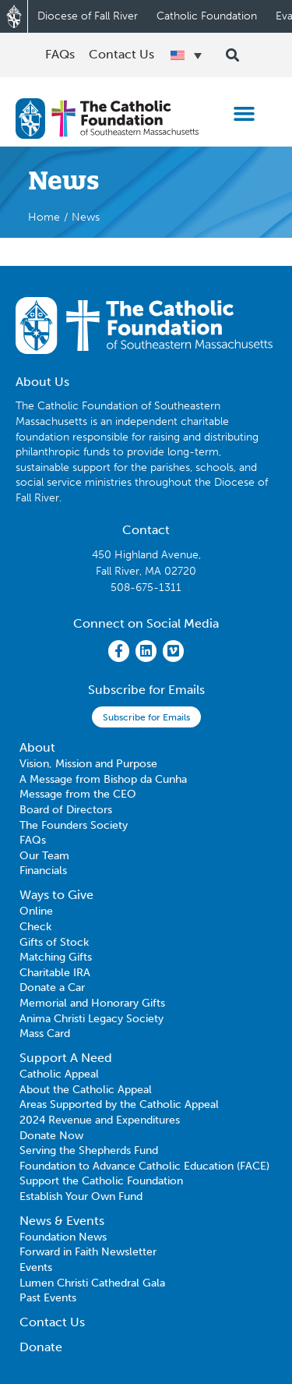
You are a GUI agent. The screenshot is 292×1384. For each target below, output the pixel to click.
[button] (244, 114)
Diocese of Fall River (87, 16)
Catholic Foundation (207, 16)
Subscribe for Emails (146, 717)
